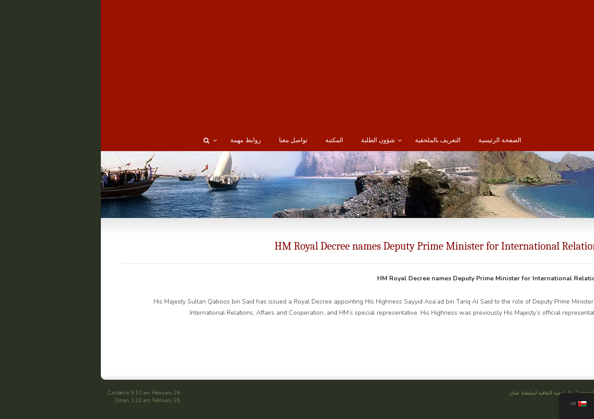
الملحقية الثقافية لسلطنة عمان (475, 393)
